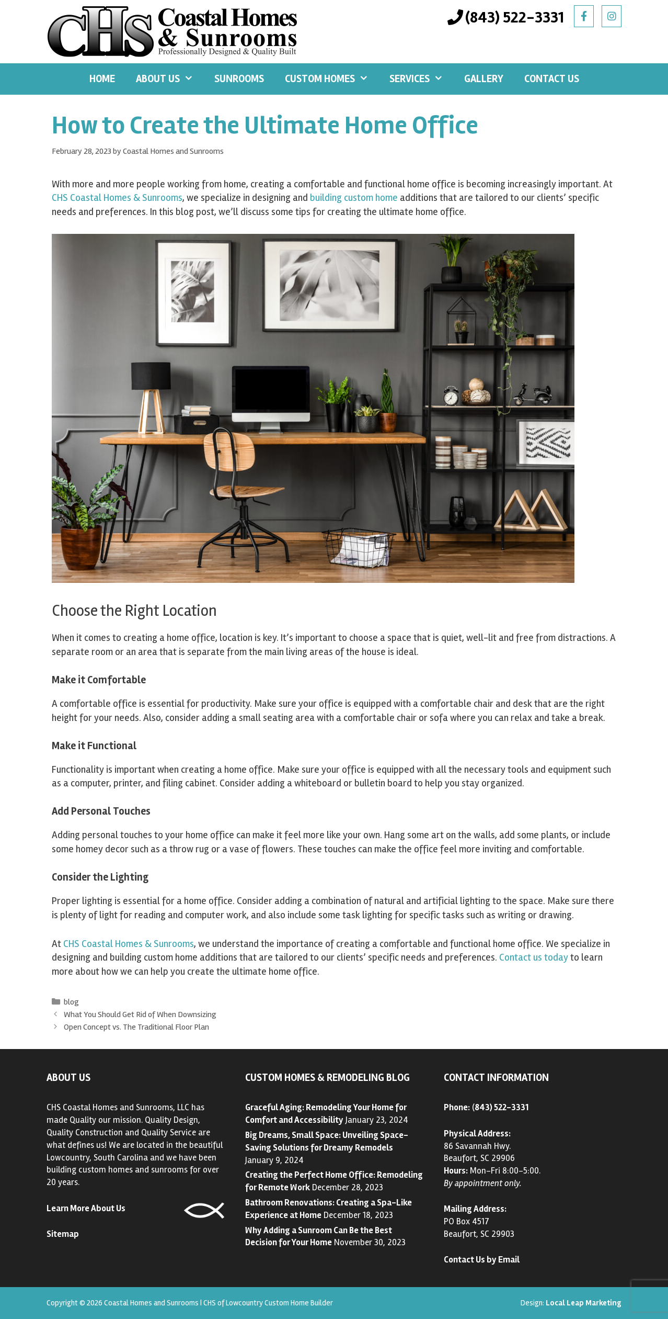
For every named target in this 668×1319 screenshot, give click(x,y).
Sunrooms (239, 78)
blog (71, 1002)
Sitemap (63, 1233)
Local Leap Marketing (583, 1302)
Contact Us (551, 78)
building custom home (354, 197)
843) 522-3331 (501, 1107)
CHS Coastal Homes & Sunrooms (117, 197)
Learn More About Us (86, 1208)
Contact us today (533, 957)
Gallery (483, 78)
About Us (170, 79)
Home (102, 78)
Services (421, 79)
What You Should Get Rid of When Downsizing (140, 1014)
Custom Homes (332, 79)
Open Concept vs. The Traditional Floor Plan (136, 1027)
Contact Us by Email (482, 1259)
